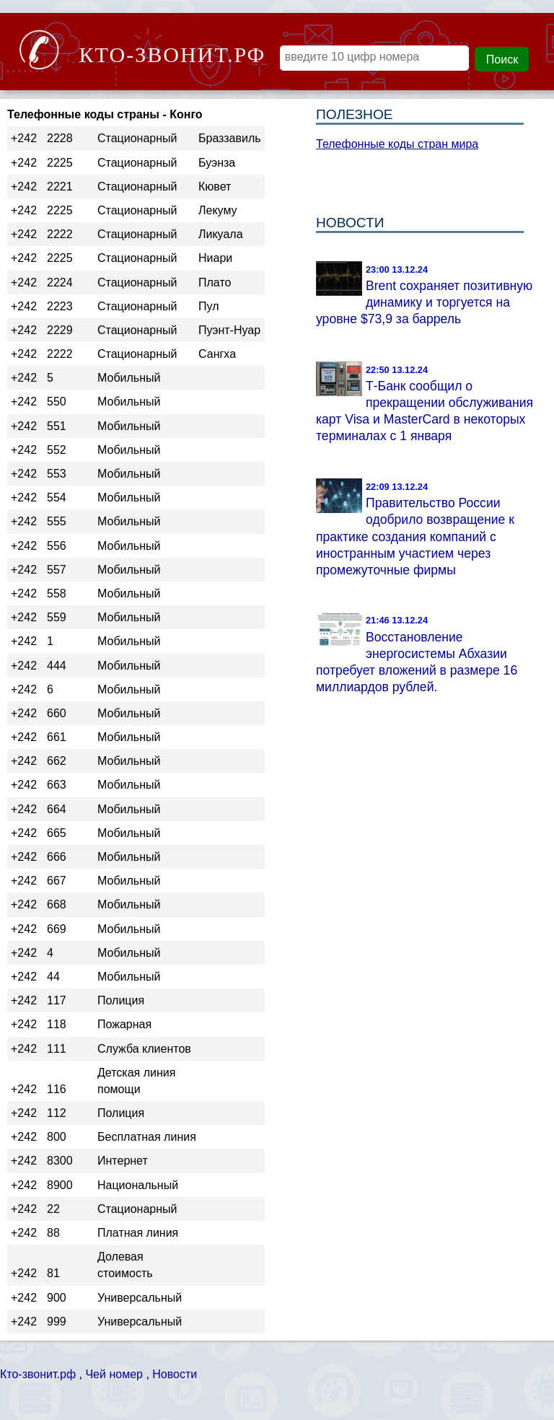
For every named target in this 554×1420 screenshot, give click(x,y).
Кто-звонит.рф (38, 1374)
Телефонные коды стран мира (397, 144)
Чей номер (113, 1374)
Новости (174, 1374)
